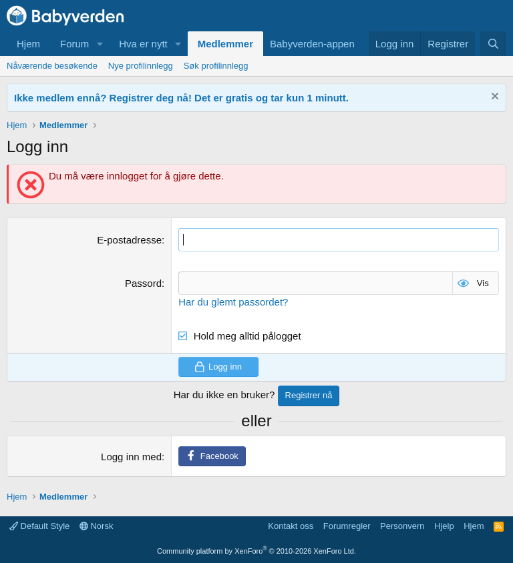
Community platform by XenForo (256, 551)
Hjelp (444, 526)
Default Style (39, 526)
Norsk (96, 526)
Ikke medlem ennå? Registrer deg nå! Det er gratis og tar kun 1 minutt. (181, 97)
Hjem (28, 43)
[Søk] (493, 43)
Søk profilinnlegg (216, 66)
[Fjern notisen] (493, 98)
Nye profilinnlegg (140, 66)
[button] (99, 43)
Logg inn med (131, 456)
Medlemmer (225, 43)
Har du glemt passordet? (233, 302)
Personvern (402, 526)
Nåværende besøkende (52, 66)
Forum (74, 43)
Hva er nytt (143, 43)
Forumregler (347, 526)
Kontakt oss (290, 526)
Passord (143, 283)
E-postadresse (129, 239)
